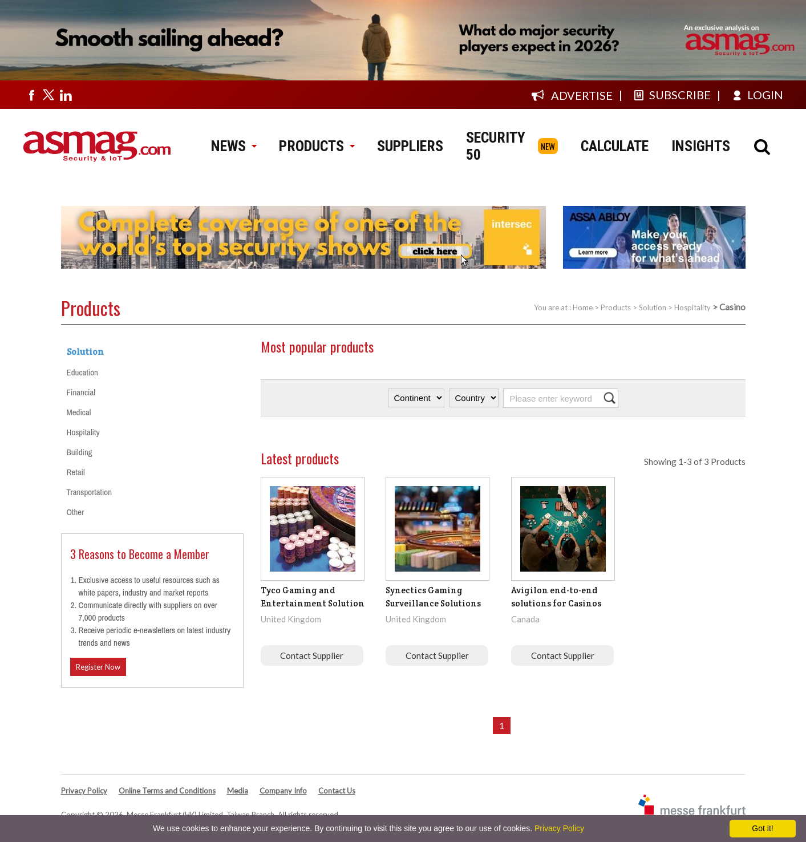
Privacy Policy (84, 790)
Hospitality (692, 307)
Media (237, 790)
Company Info (283, 790)
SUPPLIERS (410, 146)
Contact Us (336, 790)
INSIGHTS (700, 146)
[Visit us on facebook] (31, 95)
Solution (652, 307)
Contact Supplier (311, 655)
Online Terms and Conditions (167, 790)
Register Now (98, 666)
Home (583, 307)
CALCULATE (615, 146)
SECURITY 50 (495, 146)
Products (616, 307)
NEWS (233, 146)
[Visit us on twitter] (48, 94)
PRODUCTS (316, 146)
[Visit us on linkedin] (66, 95)
